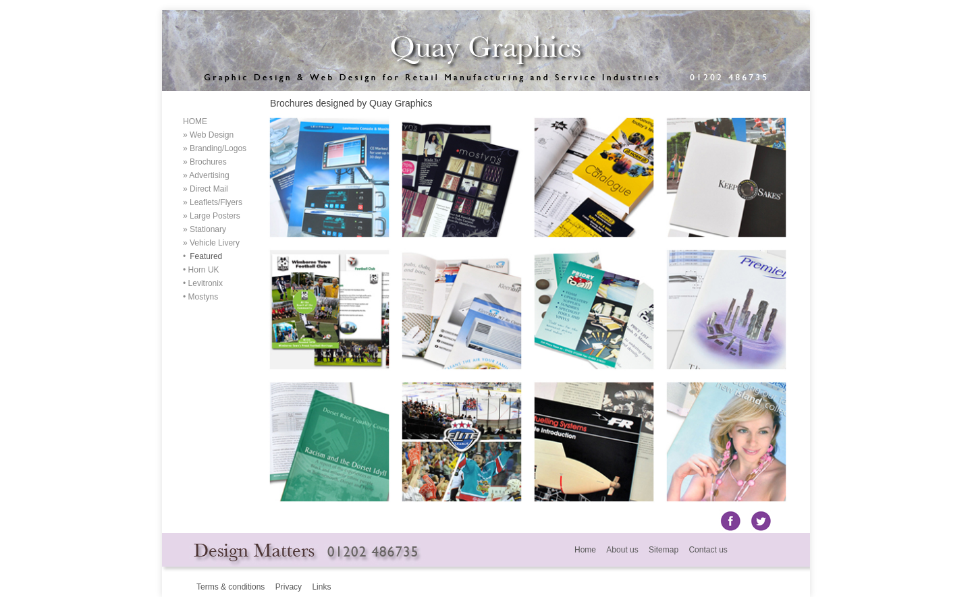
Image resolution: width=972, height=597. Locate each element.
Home (585, 550)
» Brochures (205, 162)
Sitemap (662, 550)
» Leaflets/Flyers (212, 202)
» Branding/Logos (214, 148)
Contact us (707, 550)
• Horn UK (201, 270)
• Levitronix (203, 283)
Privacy (288, 587)
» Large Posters (211, 216)
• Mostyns (200, 297)
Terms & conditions (230, 587)
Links (321, 587)
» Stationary (204, 229)
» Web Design (208, 135)
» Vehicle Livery (211, 243)
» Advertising (206, 175)
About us (622, 550)
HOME (195, 121)
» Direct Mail (205, 189)
